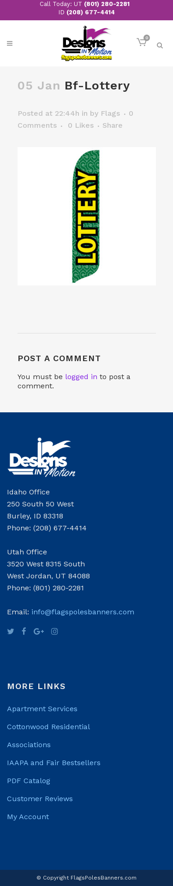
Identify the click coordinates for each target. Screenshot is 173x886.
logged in (81, 376)
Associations (29, 744)
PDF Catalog (28, 780)
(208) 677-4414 (90, 12)
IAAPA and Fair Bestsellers (54, 762)
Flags (110, 113)
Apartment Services (42, 708)
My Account (28, 816)
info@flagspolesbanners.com (82, 611)
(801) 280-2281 (107, 3)
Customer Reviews (40, 798)
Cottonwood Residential (48, 726)
